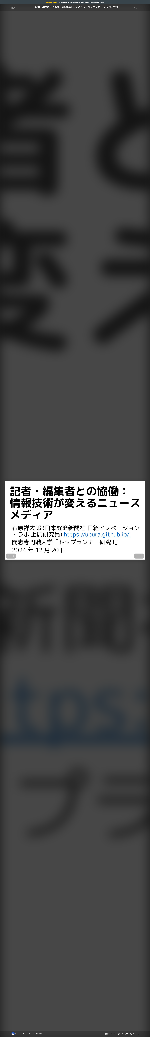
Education (110, 1034)
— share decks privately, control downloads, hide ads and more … (75, 2)
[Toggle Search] (135, 7)
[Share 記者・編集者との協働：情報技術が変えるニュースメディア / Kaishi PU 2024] (126, 1034)
